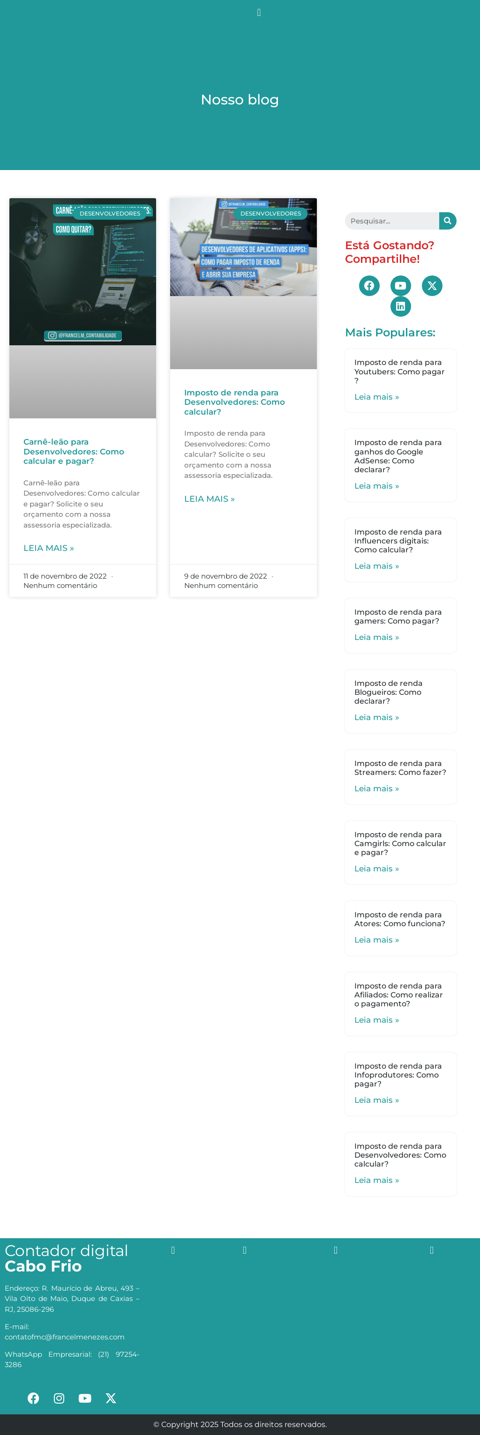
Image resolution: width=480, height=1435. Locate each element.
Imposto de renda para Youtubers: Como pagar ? (399, 371)
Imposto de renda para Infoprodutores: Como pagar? (398, 1075)
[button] (259, 12)
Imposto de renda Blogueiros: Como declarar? (388, 692)
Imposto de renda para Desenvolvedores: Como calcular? (234, 402)
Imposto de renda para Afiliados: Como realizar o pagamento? (398, 994)
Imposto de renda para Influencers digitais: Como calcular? (398, 541)
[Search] (448, 221)
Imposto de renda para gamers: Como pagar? (398, 616)
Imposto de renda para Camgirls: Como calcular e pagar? (400, 843)
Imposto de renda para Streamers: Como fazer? (400, 768)
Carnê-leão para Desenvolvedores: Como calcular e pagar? (73, 451)
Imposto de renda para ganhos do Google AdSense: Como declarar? (398, 456)
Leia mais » (48, 548)
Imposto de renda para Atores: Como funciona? (399, 919)
